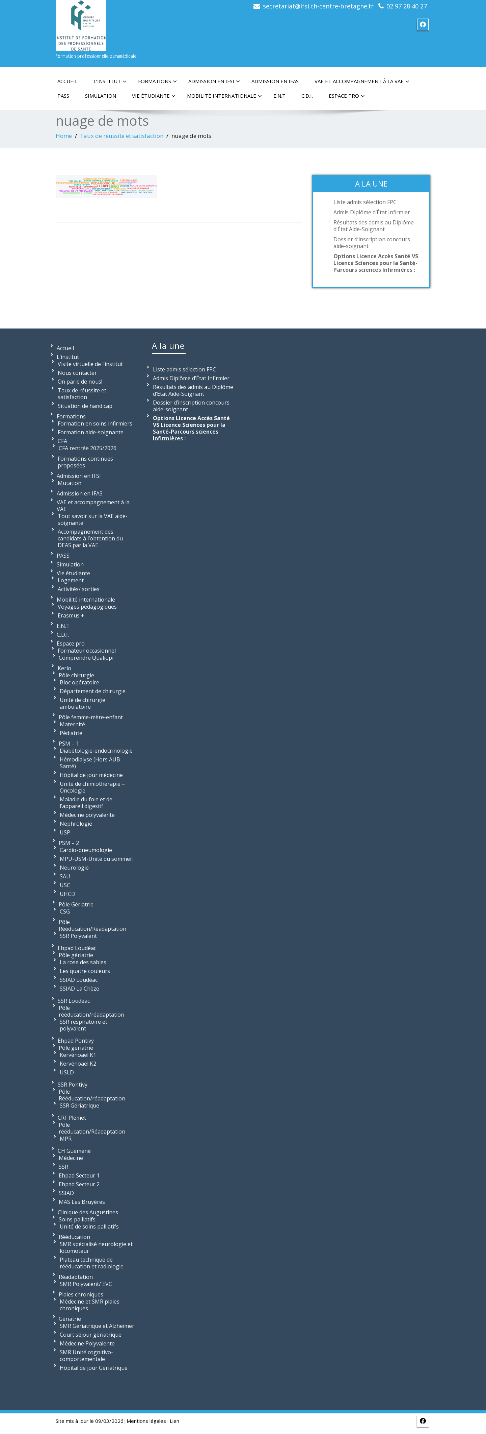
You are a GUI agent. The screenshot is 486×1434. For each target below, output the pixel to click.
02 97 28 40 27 (406, 6)
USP (65, 832)
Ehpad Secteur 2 (79, 1184)
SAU (65, 876)
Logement (71, 580)
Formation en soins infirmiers (95, 423)
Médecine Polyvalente (87, 1343)
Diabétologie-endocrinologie (96, 750)
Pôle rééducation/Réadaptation (92, 1128)
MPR (66, 1138)
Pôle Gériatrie (76, 904)
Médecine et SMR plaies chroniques (89, 1305)
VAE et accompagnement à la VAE (362, 81)
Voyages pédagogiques (87, 606)
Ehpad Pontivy (76, 1040)
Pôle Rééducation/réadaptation (92, 1095)
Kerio (64, 668)
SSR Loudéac (74, 1000)
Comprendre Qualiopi (86, 657)
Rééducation (74, 1237)
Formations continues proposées (85, 462)
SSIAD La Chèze (79, 988)
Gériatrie (70, 1318)
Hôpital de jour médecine (91, 775)
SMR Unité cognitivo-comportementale (86, 1355)
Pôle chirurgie (76, 675)
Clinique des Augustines (88, 1212)
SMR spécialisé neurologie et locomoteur (96, 1247)
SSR (63, 1166)
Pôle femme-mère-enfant (91, 717)
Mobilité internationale (224, 96)
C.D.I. (307, 95)
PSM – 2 (69, 843)
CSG (65, 911)
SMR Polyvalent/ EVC (86, 1284)
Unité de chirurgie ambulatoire (82, 703)
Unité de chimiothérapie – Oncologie (92, 787)
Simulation (100, 95)
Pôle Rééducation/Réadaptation (92, 925)
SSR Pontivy (72, 1084)
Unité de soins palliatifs (89, 1226)
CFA (62, 441)
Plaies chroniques (81, 1294)
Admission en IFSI (214, 81)
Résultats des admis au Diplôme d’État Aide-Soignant (373, 226)
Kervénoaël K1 (78, 1055)
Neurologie (74, 867)
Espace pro (347, 96)
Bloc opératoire (79, 682)
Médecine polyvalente (87, 815)
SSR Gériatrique (79, 1105)
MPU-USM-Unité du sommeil (96, 858)
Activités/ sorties (79, 589)
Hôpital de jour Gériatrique (94, 1367)
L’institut (110, 81)
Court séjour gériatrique (91, 1334)
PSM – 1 (69, 743)
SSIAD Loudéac (79, 979)
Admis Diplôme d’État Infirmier (371, 212)
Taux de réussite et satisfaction (121, 136)
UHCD (67, 894)
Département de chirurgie (93, 691)
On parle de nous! (80, 381)
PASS (63, 95)
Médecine (71, 1158)
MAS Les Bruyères (82, 1202)
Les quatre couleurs (85, 971)
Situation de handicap (85, 406)
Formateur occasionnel (87, 650)
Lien (174, 1420)
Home (64, 136)
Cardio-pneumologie (86, 850)
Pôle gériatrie (76, 955)
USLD (67, 1072)
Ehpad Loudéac (77, 948)
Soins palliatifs (77, 1219)
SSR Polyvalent (78, 936)
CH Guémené (74, 1151)
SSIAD (66, 1193)
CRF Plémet (72, 1117)
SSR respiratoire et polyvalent (83, 1025)
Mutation (69, 483)
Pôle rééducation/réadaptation (91, 1011)
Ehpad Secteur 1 (79, 1175)
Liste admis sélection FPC (365, 202)
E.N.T (279, 95)
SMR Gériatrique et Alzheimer (97, 1326)
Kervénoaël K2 (78, 1063)
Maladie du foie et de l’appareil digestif (86, 803)
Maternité (72, 724)
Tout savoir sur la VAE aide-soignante (93, 519)
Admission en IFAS (275, 81)
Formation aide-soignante (91, 432)
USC (65, 885)
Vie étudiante (154, 96)
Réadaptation (76, 1277)
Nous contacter (77, 372)
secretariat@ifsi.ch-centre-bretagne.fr (318, 6)
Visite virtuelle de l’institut (90, 364)
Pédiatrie (71, 733)
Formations (157, 81)
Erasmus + (71, 615)
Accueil (67, 81)
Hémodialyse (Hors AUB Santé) (90, 763)
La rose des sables (83, 962)
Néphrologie (76, 823)
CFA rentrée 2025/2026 (87, 448)
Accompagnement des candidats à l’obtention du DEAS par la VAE (90, 538)
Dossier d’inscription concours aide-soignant (371, 242)
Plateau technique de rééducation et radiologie (92, 1263)
